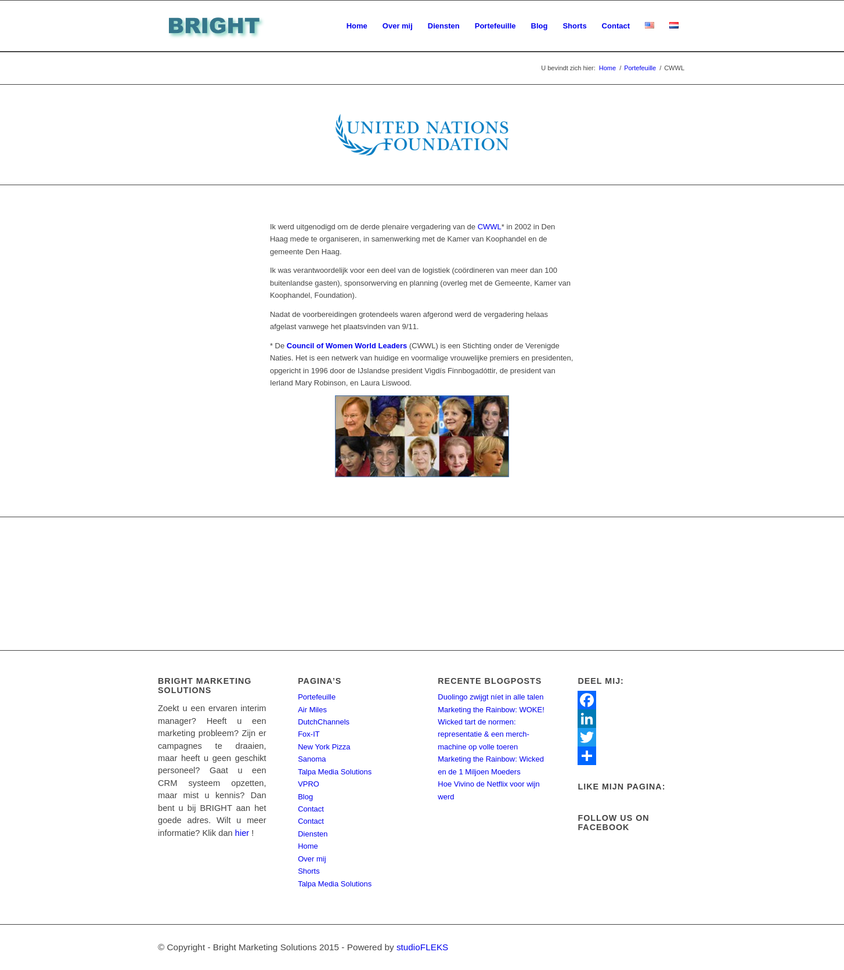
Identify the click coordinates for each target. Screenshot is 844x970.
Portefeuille (317, 697)
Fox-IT (309, 734)
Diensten (312, 834)
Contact (311, 809)
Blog (305, 796)
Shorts (309, 871)
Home (308, 846)
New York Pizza (324, 746)
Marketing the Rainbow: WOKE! (491, 709)
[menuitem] (357, 26)
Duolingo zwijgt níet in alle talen (490, 697)
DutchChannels (323, 721)
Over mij (312, 858)
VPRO (308, 784)
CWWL (490, 226)
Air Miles (312, 709)
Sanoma (312, 759)
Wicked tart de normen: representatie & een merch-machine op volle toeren (483, 734)
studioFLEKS (422, 947)
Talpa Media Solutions (334, 771)
